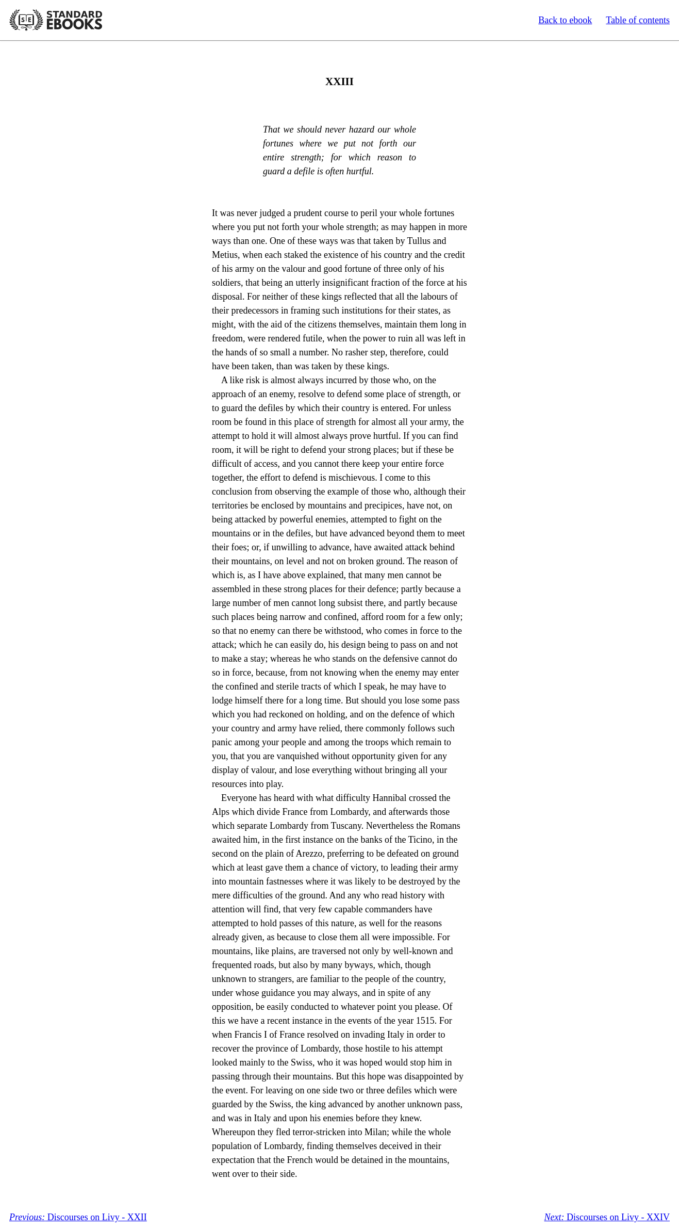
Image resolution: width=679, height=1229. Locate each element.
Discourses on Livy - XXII (78, 1217)
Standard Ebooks (55, 20)
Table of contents (638, 20)
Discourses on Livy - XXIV (607, 1217)
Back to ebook (565, 20)
